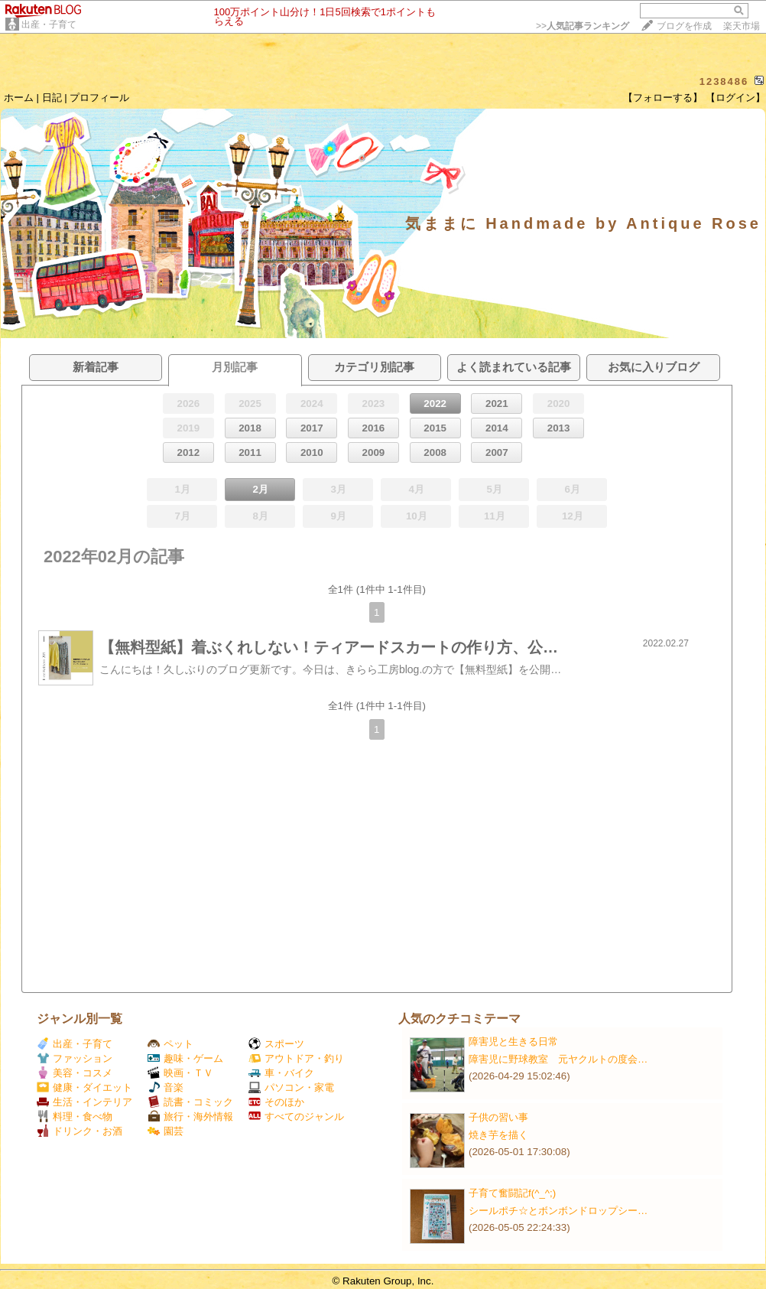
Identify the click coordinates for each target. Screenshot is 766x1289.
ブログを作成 (684, 26)
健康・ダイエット (84, 1087)
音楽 (165, 1087)
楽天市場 (741, 26)
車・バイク (281, 1073)
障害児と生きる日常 (513, 1041)
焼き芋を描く (498, 1135)
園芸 (165, 1131)
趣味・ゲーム (185, 1058)
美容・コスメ (74, 1073)
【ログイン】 (735, 97)
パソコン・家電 (291, 1087)
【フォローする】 (663, 97)
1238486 (724, 81)
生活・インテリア (84, 1102)
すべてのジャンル (296, 1116)
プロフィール (99, 97)
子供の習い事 (498, 1117)
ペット (170, 1044)
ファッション (74, 1058)
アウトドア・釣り (296, 1058)
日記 (52, 97)
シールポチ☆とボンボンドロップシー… (558, 1210)
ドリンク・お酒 (79, 1131)
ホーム (19, 97)
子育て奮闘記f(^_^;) (512, 1193)
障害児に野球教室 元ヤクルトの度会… (558, 1059)
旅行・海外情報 (190, 1116)
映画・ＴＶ (180, 1073)
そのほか (276, 1102)
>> (582, 26)
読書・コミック (190, 1102)
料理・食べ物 (74, 1116)
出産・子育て (48, 24)
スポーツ (276, 1044)
